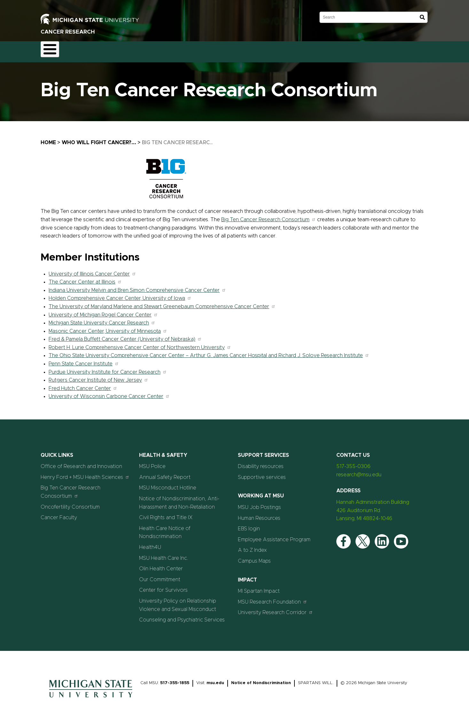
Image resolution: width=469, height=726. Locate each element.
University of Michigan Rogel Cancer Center (103, 311)
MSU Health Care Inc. (163, 554)
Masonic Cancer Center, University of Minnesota (108, 327)
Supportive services (262, 473)
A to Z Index (252, 546)
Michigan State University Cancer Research (102, 319)
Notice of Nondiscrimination (261, 679)
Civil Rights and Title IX (166, 514)
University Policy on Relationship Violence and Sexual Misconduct (177, 601)
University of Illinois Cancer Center (92, 270)
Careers (176, 50)
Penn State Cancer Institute (84, 360)
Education (144, 50)
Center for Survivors (163, 586)
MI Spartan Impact (259, 587)
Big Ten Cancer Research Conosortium (70, 488)
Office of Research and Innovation (81, 462)
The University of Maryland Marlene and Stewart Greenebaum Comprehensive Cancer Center (162, 302)
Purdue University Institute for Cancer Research (108, 368)
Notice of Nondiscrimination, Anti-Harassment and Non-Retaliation (179, 499)
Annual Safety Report (165, 473)
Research (111, 50)
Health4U (150, 543)
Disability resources (261, 462)
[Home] (90, 695)
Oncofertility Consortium (70, 503)
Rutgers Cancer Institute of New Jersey (98, 376)
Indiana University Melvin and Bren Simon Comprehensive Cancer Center (137, 286)
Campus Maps (254, 557)
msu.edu (215, 679)
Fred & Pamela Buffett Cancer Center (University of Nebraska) (125, 335)
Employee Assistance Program (274, 535)
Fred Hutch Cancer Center (83, 384)
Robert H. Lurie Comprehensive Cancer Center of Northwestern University (140, 343)
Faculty (81, 50)
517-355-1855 (174, 679)
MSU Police (152, 462)
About (53, 50)
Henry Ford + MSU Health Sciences (85, 473)
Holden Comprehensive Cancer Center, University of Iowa (120, 294)
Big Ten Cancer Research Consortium (268, 215)
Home (48, 138)
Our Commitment (159, 575)
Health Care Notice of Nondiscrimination (165, 528)
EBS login (249, 525)
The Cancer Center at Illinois (85, 278)
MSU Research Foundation (272, 598)
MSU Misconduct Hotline (167, 484)
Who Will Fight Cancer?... (99, 138)
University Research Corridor (275, 609)
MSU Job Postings (259, 503)
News (203, 50)
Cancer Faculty (59, 514)
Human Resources (259, 514)
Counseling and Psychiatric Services (182, 616)
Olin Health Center (161, 565)
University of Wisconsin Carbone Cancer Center (109, 392)
